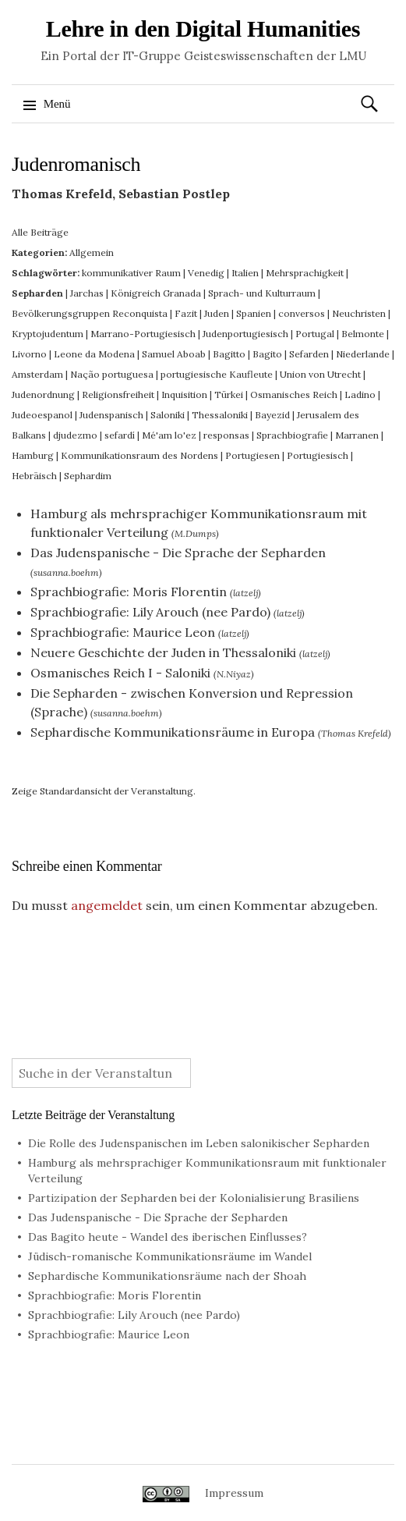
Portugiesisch (317, 455)
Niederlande (363, 354)
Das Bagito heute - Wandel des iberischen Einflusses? (167, 1237)
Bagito (267, 354)
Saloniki (167, 415)
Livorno (29, 354)
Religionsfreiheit (118, 394)
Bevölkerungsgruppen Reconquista (90, 313)
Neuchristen (359, 313)
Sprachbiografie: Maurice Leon (122, 632)
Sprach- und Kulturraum (262, 293)
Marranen (357, 435)
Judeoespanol (42, 415)
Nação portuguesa (112, 374)
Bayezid (272, 415)
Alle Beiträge (40, 232)
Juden (216, 313)
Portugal (314, 333)
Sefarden (309, 354)
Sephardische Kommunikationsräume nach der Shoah (167, 1276)
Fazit (186, 313)
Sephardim (87, 476)
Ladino (360, 394)
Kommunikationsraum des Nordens (139, 455)
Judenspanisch (111, 415)
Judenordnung (43, 394)
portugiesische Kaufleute (217, 374)
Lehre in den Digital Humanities (203, 28)
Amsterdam (37, 374)
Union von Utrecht (320, 374)
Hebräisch (34, 476)
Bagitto (229, 354)
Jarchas (87, 293)
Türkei (228, 394)
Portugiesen (252, 455)
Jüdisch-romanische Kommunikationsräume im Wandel (170, 1256)
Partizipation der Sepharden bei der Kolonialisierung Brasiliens (193, 1198)
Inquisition (184, 394)
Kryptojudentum (47, 333)
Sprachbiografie (292, 435)
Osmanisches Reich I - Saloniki (120, 673)
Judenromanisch (76, 164)
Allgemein (91, 252)
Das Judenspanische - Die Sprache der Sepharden (178, 552)
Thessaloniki (220, 415)
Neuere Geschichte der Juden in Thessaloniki (163, 652)
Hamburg (33, 455)
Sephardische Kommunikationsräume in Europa (172, 732)
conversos (301, 313)
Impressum (234, 1493)
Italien (245, 273)
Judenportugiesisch (245, 333)
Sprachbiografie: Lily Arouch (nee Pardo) (150, 612)
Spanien (253, 313)
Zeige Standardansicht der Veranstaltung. (104, 791)
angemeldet (107, 905)
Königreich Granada (156, 293)
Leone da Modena (94, 354)
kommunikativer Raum (131, 273)
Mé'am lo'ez (169, 435)
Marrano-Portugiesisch (143, 333)
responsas (226, 435)
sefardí (119, 435)
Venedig (206, 273)
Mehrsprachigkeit (305, 273)
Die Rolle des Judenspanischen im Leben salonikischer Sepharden (198, 1143)
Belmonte (362, 333)
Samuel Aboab (174, 354)
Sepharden (37, 293)
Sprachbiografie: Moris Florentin (128, 591)
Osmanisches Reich (293, 394)
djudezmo (75, 435)
